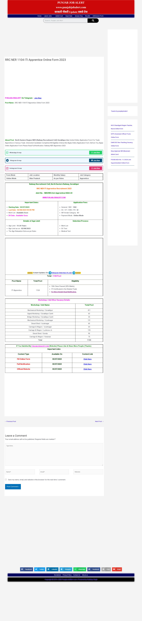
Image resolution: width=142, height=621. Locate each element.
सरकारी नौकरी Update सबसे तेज (71, 11)
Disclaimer (51, 580)
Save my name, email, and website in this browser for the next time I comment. (37, 484)
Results (98, 16)
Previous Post (11, 422)
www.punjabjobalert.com (71, 7)
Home (22, 16)
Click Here (87, 370)
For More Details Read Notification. (64, 293)
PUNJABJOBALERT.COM (40, 347)
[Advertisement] (54, 40)
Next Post (99, 422)
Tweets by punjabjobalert (120, 112)
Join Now (38, 98)
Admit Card (53, 16)
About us (91, 580)
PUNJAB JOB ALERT (71, 2)
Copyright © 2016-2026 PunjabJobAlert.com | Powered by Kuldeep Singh (71, 586)
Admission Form (114, 16)
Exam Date (68, 16)
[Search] (93, 21)
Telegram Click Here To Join (61, 274)
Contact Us (79, 580)
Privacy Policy (65, 580)
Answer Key (84, 16)
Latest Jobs (36, 16)
